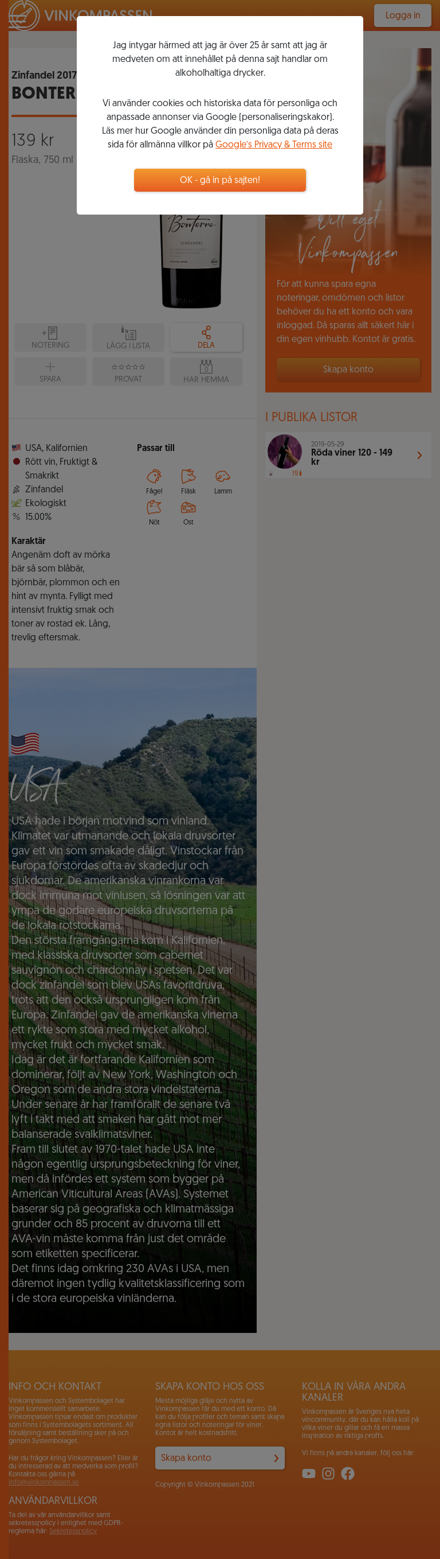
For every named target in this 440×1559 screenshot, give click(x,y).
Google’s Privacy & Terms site (273, 145)
